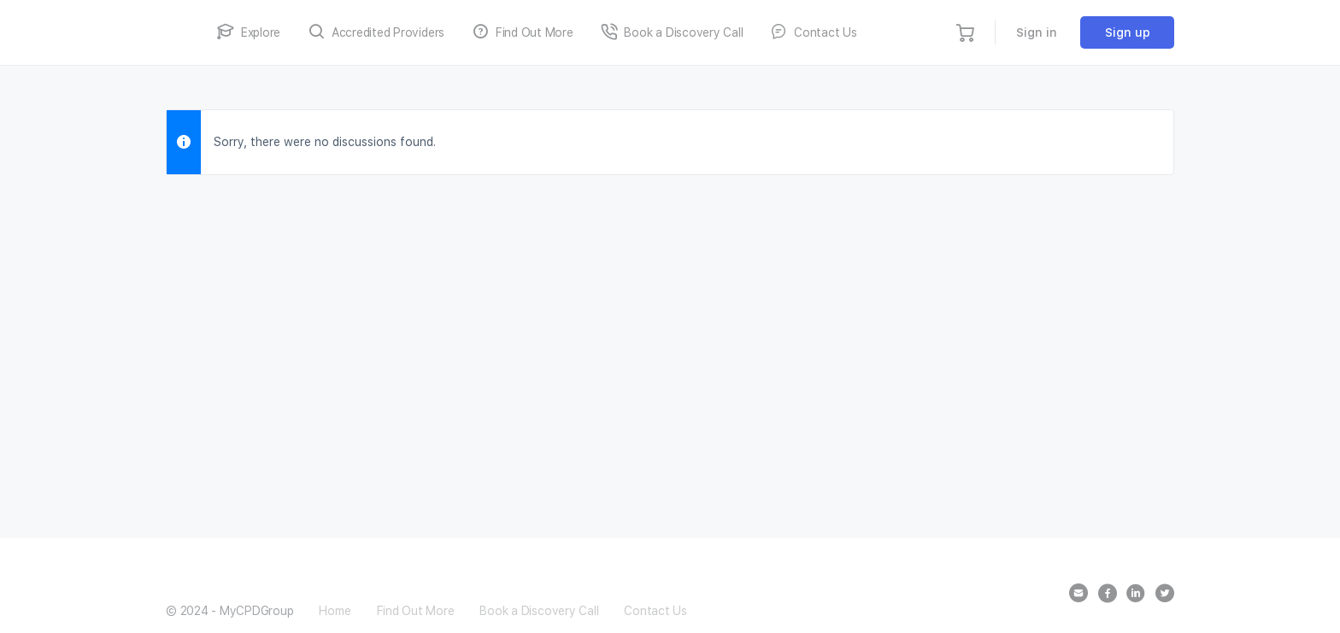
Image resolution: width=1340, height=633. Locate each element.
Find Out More (416, 611)
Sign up (1127, 32)
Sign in (1036, 32)
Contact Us (655, 611)
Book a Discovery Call (538, 611)
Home (334, 611)
